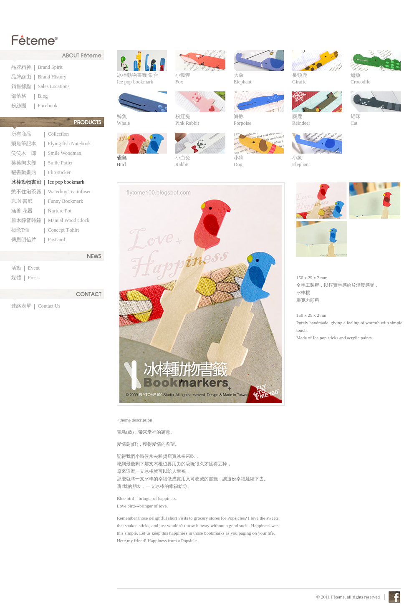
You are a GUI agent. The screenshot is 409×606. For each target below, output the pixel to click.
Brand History (52, 77)
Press (33, 277)
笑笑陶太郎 (23, 163)
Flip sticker (59, 172)
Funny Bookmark (65, 201)
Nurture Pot (59, 211)
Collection (58, 134)
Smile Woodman (64, 153)
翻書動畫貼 (23, 172)
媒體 (16, 277)
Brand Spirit (50, 67)
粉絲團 (18, 106)
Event (34, 268)
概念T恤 (20, 230)
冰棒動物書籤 (26, 182)
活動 (16, 268)
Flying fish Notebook (69, 143)
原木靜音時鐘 (26, 220)
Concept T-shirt (63, 230)
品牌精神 (21, 67)
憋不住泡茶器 (26, 191)
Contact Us (49, 306)
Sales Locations (54, 86)
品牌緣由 (21, 77)
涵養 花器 (22, 211)
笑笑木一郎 (23, 153)
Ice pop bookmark (66, 182)
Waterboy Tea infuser (69, 191)
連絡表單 (21, 306)
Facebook (48, 106)
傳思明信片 (23, 239)
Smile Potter (60, 163)
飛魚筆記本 (23, 143)
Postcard (56, 239)
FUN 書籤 (22, 201)
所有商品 (21, 134)
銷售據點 (21, 86)
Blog (43, 96)
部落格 (18, 96)
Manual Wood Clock (68, 220)
